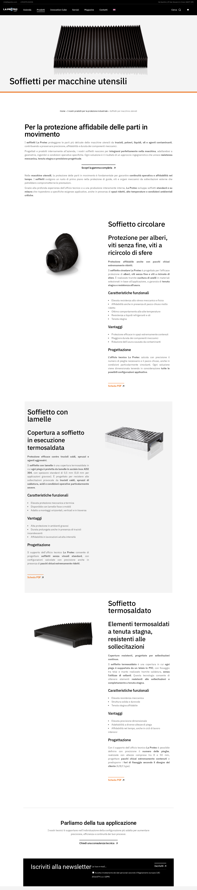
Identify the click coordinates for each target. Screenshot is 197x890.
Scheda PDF (114, 385)
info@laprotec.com (10, 2)
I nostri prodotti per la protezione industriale (87, 111)
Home (62, 111)
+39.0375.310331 (26, 2)
